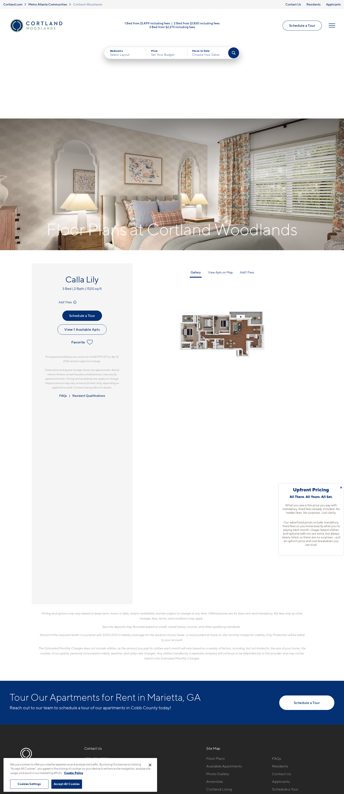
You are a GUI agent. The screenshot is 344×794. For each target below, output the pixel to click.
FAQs (63, 319)
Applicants (333, 4)
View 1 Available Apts (82, 253)
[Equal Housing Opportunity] (86, 706)
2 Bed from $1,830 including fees (197, 23)
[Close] (150, 765)
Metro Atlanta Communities (47, 4)
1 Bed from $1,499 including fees (147, 23)
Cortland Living (219, 713)
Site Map (191, 764)
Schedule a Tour (302, 25)
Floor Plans (215, 682)
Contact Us (293, 4)
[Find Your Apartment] (233, 52)
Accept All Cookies (67, 784)
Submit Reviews (171, 764)
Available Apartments (224, 690)
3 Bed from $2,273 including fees (172, 27)
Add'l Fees (68, 226)
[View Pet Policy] (121, 706)
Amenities (214, 705)
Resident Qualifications (88, 319)
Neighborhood (218, 720)
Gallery (196, 196)
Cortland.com (12, 4)
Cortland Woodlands (87, 4)
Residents (313, 4)
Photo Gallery (217, 697)
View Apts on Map (220, 196)
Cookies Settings (29, 784)
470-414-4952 (96, 682)
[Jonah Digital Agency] (324, 762)
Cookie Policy (73, 773)
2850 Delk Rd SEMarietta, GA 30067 (101, 692)
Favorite (82, 266)
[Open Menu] (332, 25)
